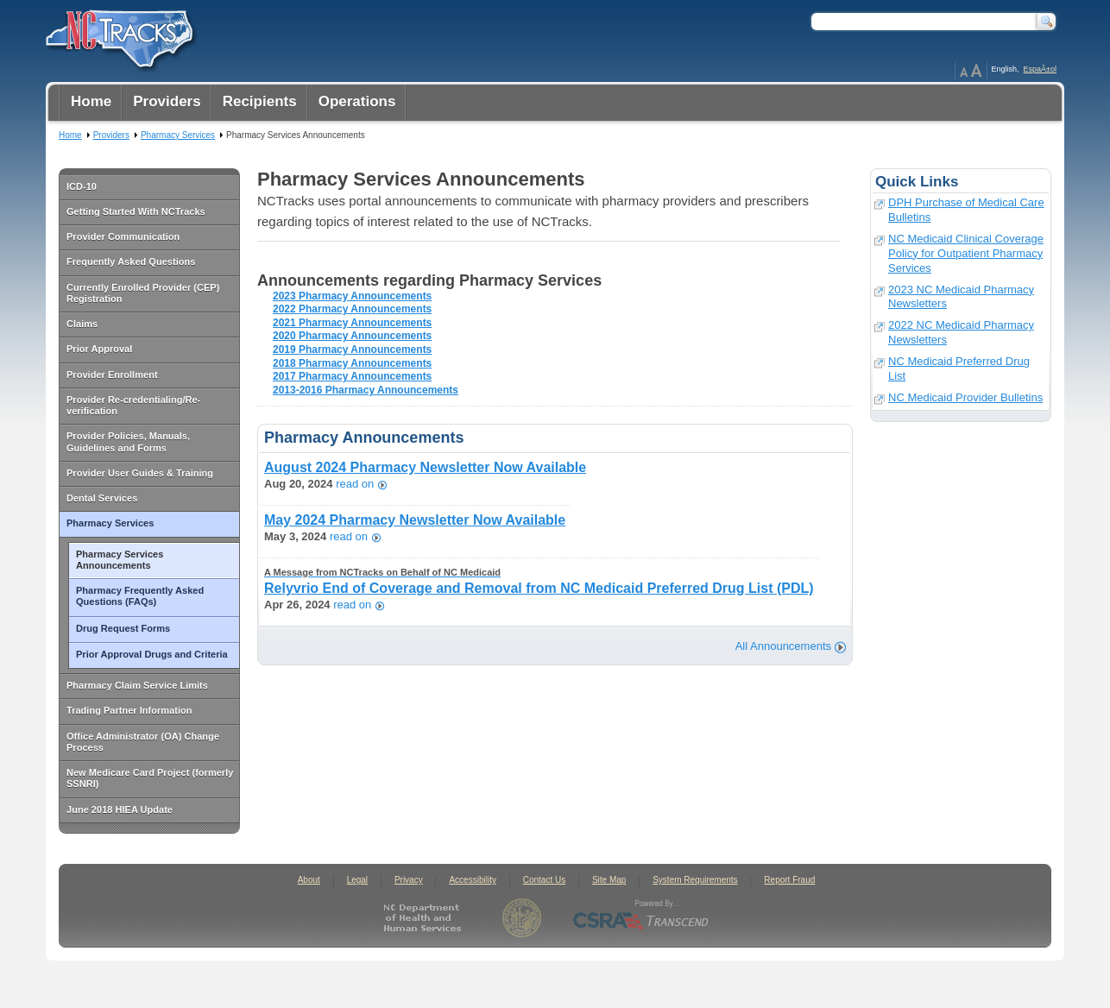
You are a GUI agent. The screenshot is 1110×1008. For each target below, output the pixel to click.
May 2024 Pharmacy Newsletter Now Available (414, 520)
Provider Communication (123, 236)
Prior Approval (99, 348)
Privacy (408, 880)
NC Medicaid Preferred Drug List (959, 368)
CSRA (641, 917)
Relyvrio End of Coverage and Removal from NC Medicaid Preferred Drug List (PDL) (539, 581)
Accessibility (472, 880)
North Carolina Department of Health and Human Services (426, 917)
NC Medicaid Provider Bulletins (965, 397)
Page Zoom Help (971, 70)
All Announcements (783, 645)
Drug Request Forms (123, 628)
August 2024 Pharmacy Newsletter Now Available (425, 467)
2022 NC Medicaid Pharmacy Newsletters (961, 332)
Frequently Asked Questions (130, 261)
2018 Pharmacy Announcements (352, 363)
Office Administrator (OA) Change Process (142, 742)
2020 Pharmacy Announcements (352, 336)
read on (355, 484)
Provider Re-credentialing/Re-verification (133, 405)
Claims (82, 323)
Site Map (609, 880)
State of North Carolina (521, 917)
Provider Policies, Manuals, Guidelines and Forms (128, 441)
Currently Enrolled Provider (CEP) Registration (142, 293)
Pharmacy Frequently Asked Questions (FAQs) (140, 596)
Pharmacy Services (110, 523)
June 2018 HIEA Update (119, 809)
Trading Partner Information (129, 710)
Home (70, 135)
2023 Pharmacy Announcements (352, 296)
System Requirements (695, 880)
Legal (357, 880)
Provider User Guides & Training (139, 473)
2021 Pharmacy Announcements (352, 323)
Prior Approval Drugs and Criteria (152, 654)
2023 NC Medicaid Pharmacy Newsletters (961, 297)
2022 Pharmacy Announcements (352, 309)
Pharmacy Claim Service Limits (137, 685)
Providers (111, 135)
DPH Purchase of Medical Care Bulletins (966, 210)
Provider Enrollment (112, 374)
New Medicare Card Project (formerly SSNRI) (149, 778)
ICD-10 (81, 186)
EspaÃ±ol (1040, 69)
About (309, 880)
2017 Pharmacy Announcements (352, 376)
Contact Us (544, 880)
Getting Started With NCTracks (135, 211)
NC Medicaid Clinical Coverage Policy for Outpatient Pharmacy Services (966, 253)
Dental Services (101, 498)
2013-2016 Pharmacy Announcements (365, 390)
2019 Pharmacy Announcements (352, 349)
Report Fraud (789, 880)
